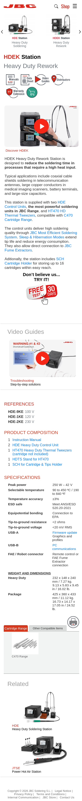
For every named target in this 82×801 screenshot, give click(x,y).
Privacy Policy (23, 794)
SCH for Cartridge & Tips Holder (37, 464)
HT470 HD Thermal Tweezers (35, 213)
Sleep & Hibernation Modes (41, 237)
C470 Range (20, 656)
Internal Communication (23, 797)
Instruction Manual (26, 440)
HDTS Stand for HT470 (30, 459)
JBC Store (49, 797)
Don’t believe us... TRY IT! (41, 277)
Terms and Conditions (50, 794)
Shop (65, 6)
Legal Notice (63, 791)
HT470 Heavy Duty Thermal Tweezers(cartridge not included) (42, 452)
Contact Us (67, 797)
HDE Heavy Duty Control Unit (35, 445)
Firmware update (64, 532)
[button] (56, 5)
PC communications (64, 547)
